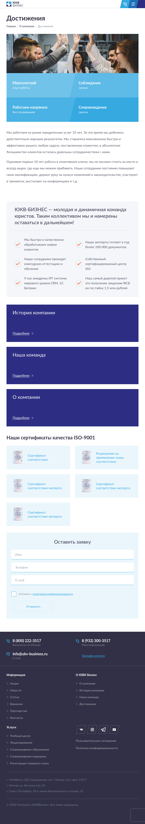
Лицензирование (21, 742)
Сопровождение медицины (28, 756)
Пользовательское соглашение (96, 740)
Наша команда (89, 697)
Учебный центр (20, 735)
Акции (14, 683)
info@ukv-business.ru (38, 656)
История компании (92, 690)
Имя (18, 554)
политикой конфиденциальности (53, 594)
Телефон (21, 567)
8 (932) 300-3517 (107, 642)
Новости (15, 690)
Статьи (14, 697)
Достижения (88, 704)
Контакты (16, 717)
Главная (11, 26)
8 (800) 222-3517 (38, 642)
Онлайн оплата (93, 655)
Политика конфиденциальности (97, 748)
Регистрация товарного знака (29, 763)
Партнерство (18, 711)
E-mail (19, 580)
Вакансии (16, 704)
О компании (26, 26)
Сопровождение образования (29, 749)
